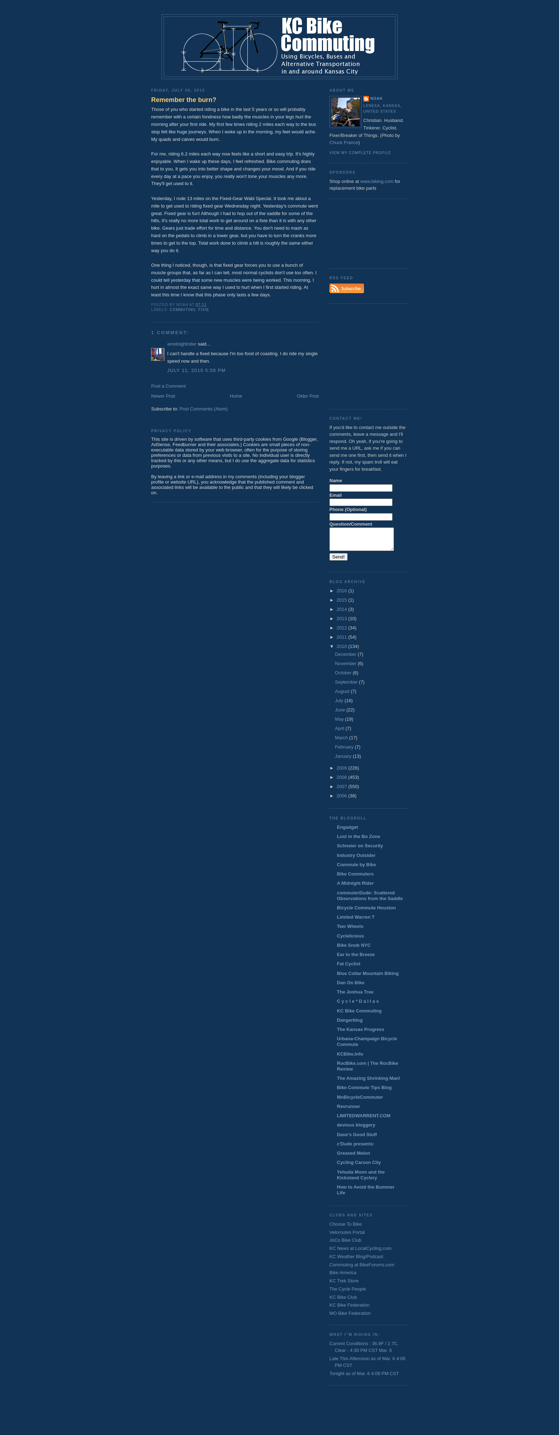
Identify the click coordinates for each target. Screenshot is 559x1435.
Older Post (308, 396)
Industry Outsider (356, 859)
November (346, 667)
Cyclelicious (350, 940)
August (343, 695)
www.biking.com (377, 181)
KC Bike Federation (349, 1309)
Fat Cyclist (348, 968)
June (341, 714)
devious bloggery (356, 1129)
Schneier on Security (360, 850)
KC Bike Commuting (359, 1015)
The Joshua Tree (355, 996)
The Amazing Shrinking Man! (368, 1082)
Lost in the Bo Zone (358, 840)
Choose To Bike (345, 1228)
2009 (342, 772)
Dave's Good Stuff (357, 1139)
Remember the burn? (183, 99)
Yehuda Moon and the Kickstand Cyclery (361, 1179)
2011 (342, 641)
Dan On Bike (350, 987)
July (340, 705)
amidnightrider (181, 344)
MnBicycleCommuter (360, 1101)
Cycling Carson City (359, 1166)
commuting (183, 310)
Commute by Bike (356, 869)
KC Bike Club (343, 1301)
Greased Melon (353, 1157)
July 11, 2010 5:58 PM (196, 370)
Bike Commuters (355, 878)
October (344, 677)
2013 (342, 622)
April (340, 732)
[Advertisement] (361, 233)
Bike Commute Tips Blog (364, 1091)
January (344, 760)
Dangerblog (350, 1024)
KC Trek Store (344, 1285)
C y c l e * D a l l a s (358, 1005)
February (345, 751)
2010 (342, 650)
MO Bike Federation (350, 1317)
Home (236, 396)
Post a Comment (168, 386)
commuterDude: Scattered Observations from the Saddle (370, 899)
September (347, 686)
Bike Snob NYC (354, 949)
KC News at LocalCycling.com (360, 1252)
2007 (342, 790)
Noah (376, 99)
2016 (342, 595)
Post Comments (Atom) (204, 409)
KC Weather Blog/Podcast (356, 1260)
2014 (342, 613)
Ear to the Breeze (356, 958)
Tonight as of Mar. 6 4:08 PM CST (364, 1377)
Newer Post (163, 396)
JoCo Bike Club (345, 1244)
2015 (342, 604)
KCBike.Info (350, 1058)
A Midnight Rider (355, 887)
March (342, 742)
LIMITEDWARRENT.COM (363, 1120)
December (346, 658)
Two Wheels (350, 930)
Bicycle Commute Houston (366, 912)
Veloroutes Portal (347, 1236)
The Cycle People (347, 1293)
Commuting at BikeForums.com (361, 1269)
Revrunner (348, 1110)
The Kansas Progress (360, 1033)
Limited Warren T (356, 921)
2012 (342, 632)
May (340, 723)
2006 (342, 800)
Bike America (343, 1277)
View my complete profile (360, 153)
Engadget (347, 831)
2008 (342, 781)
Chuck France (343, 142)
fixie (203, 310)
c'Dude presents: (355, 1148)
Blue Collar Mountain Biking (368, 977)
